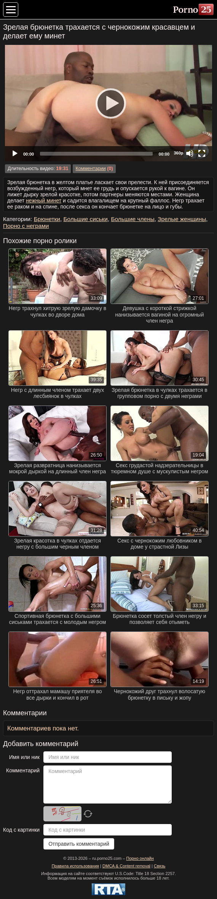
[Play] (108, 103)
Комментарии (90, 168)
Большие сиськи (85, 219)
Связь (159, 866)
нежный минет (43, 200)
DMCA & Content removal (126, 866)
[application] (108, 103)
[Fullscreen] (201, 153)
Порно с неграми (26, 226)
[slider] (96, 154)
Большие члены (132, 219)
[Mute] (189, 153)
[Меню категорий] (10, 9)
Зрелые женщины (182, 219)
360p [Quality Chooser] (178, 153)
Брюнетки (47, 219)
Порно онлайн (139, 858)
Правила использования (75, 866)
